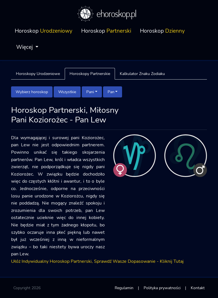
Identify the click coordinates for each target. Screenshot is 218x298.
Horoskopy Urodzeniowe (38, 73)
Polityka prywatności (162, 288)
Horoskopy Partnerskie (90, 73)
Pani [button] (90, 92)
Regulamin (124, 288)
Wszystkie (67, 92)
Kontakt (198, 288)
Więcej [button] (25, 47)
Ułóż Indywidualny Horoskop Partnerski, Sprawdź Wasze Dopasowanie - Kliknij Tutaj (97, 261)
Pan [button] (111, 92)
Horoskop (43, 31)
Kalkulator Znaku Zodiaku (142, 73)
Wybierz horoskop (32, 92)
